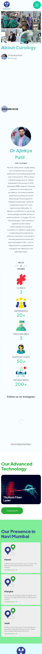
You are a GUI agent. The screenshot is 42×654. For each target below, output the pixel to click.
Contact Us (21, 650)
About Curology (21, 634)
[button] (18, 451)
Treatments (21, 640)
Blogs (21, 645)
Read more (12, 456)
